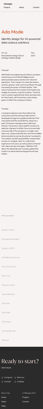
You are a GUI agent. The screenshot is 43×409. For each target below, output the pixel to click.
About (21, 7)
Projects (7, 7)
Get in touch (6, 368)
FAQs (3, 406)
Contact (36, 7)
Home (3, 397)
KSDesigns (8, 4)
